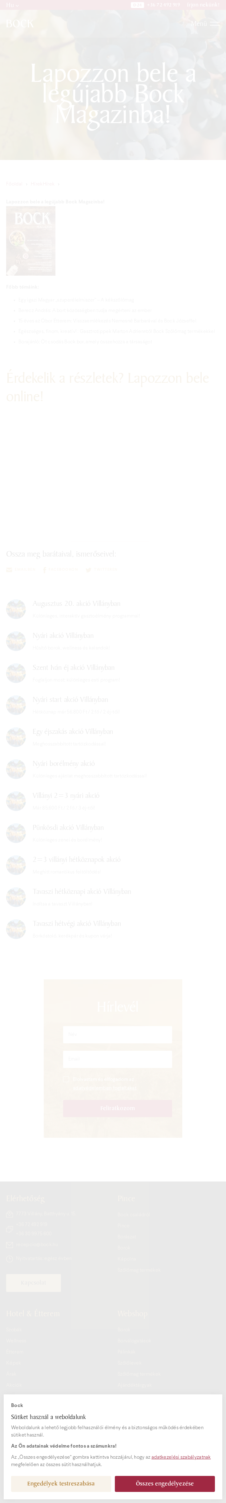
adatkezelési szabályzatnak (181, 1457)
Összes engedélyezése (165, 1483)
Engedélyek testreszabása (61, 1483)
